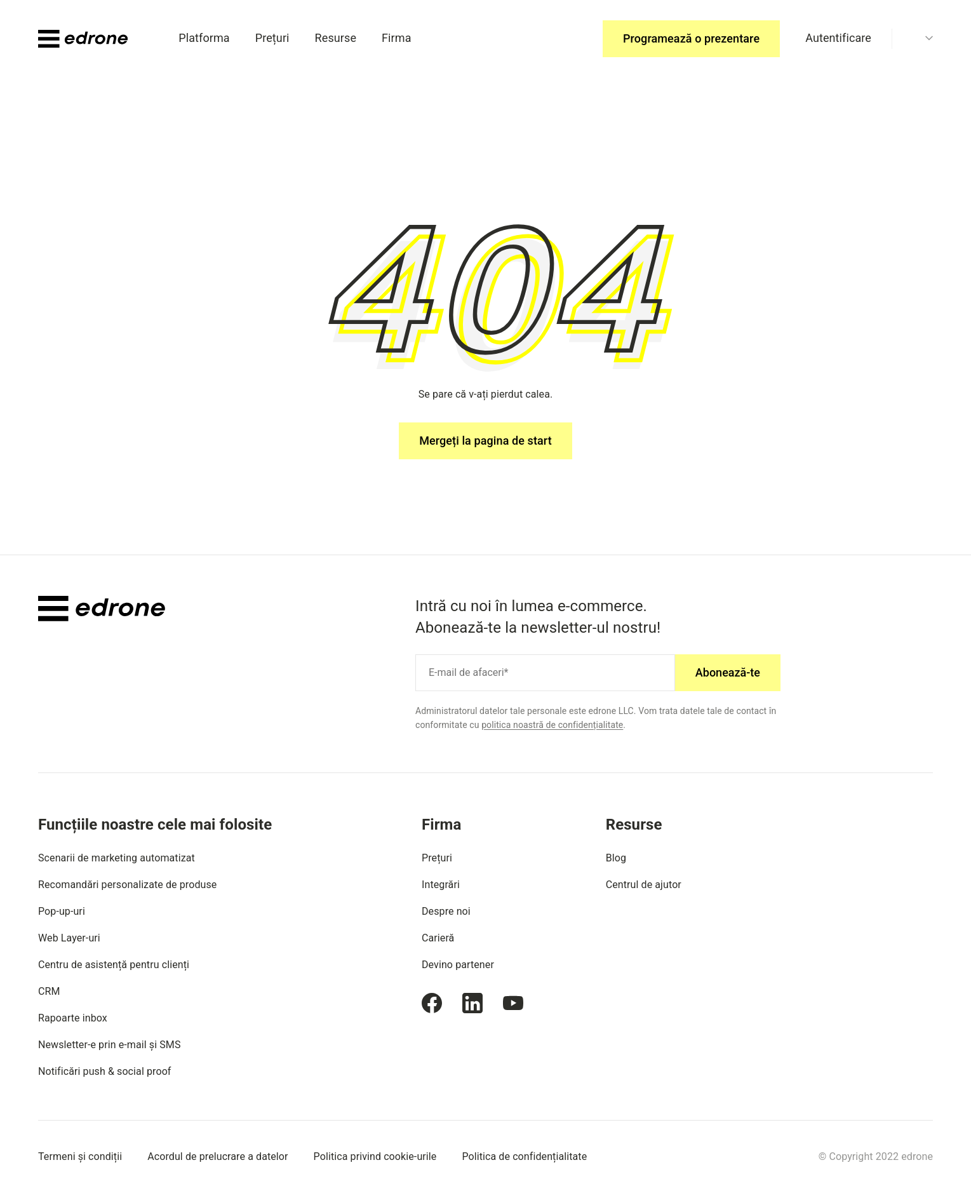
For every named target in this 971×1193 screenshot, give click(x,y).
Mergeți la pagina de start (485, 440)
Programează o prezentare (691, 38)
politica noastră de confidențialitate (552, 725)
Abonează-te (727, 672)
